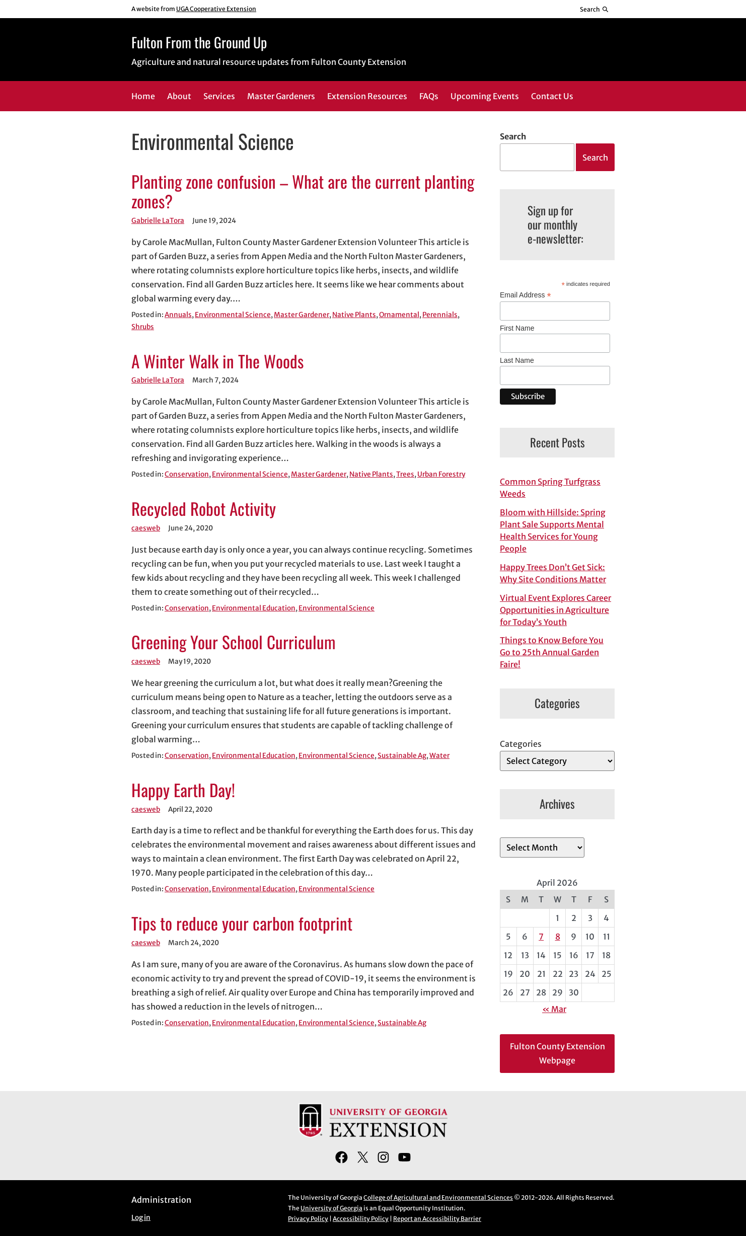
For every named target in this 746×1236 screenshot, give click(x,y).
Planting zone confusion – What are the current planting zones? (302, 192)
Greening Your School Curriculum (233, 642)
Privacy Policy (308, 1218)
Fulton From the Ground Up (199, 42)
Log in (141, 1217)
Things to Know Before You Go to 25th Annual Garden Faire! (552, 652)
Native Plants (354, 315)
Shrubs (142, 327)
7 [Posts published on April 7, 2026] (541, 937)
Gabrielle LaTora (157, 220)
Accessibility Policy (361, 1218)
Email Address (525, 295)
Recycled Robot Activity (203, 509)
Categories (521, 744)
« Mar (554, 1009)
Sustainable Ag (402, 755)
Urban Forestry (441, 474)
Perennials (440, 315)
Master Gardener (301, 315)
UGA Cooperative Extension (216, 9)
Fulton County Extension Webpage (557, 1053)
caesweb (145, 528)
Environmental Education (253, 608)
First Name (517, 328)
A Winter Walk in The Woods (217, 361)
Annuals (178, 315)
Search (513, 136)
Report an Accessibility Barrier (437, 1218)
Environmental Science (233, 315)
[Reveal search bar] (595, 9)
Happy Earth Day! (183, 790)
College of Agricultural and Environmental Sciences (438, 1197)
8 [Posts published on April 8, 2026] (557, 937)
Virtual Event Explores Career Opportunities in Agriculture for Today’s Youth (555, 610)
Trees (405, 474)
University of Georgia (331, 1208)
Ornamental (399, 315)
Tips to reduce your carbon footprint (241, 923)
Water (439, 755)
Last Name (517, 360)
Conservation (187, 474)
